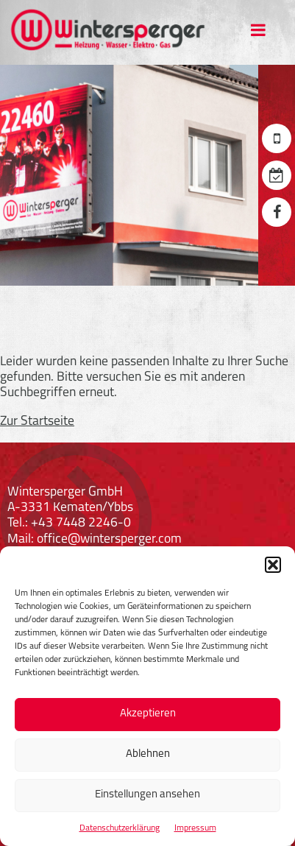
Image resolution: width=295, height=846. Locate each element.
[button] (273, 564)
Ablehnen (148, 754)
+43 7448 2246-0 (81, 523)
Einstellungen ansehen (147, 794)
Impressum (195, 828)
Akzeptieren (148, 713)
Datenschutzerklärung (119, 828)
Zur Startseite (37, 421)
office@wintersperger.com (109, 539)
